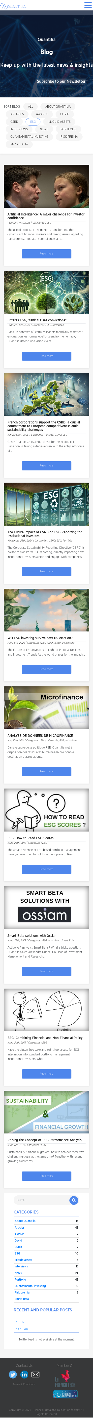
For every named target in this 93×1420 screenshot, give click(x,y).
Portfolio (69, 129)
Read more (46, 253)
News (44, 129)
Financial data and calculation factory (56, 1410)
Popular (21, 1329)
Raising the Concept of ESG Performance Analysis (44, 1140)
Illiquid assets (59, 121)
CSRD (14, 121)
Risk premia (69, 136)
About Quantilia (58, 106)
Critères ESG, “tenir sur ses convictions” (36, 320)
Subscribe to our (61, 82)
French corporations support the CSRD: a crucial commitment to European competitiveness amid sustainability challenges (43, 426)
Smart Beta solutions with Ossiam (32, 936)
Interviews (19, 129)
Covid (64, 114)
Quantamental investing (29, 136)
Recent (20, 1322)
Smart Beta (19, 144)
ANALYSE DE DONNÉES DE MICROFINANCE (40, 736)
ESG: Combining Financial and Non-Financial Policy (45, 1038)
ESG (33, 121)
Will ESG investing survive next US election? (39, 638)
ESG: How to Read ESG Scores (30, 838)
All (30, 106)
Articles (17, 114)
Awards (42, 114)
